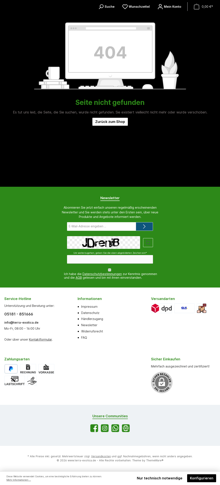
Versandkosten (101, 456)
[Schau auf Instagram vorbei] (105, 428)
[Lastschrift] (14, 381)
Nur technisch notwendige (159, 478)
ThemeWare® (154, 460)
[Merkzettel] (136, 35)
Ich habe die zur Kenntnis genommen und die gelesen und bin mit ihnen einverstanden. (110, 275)
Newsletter (89, 325)
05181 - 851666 (18, 314)
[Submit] (144, 226)
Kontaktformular (40, 339)
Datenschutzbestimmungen (102, 274)
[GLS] (184, 308)
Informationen (90, 299)
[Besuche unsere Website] (126, 428)
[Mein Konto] (169, 35)
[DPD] (161, 308)
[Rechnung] (28, 369)
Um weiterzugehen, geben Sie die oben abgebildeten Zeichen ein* (110, 253)
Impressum (89, 306)
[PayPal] (11, 369)
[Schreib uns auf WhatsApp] (115, 428)
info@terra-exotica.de (21, 322)
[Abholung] (201, 308)
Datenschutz (90, 313)
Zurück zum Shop (110, 178)
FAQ (84, 337)
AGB (79, 277)
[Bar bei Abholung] (32, 381)
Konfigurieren (201, 478)
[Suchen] (106, 35)
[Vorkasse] (46, 369)
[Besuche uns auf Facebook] (94, 428)
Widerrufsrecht (92, 331)
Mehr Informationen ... (18, 480)
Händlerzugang (92, 319)
